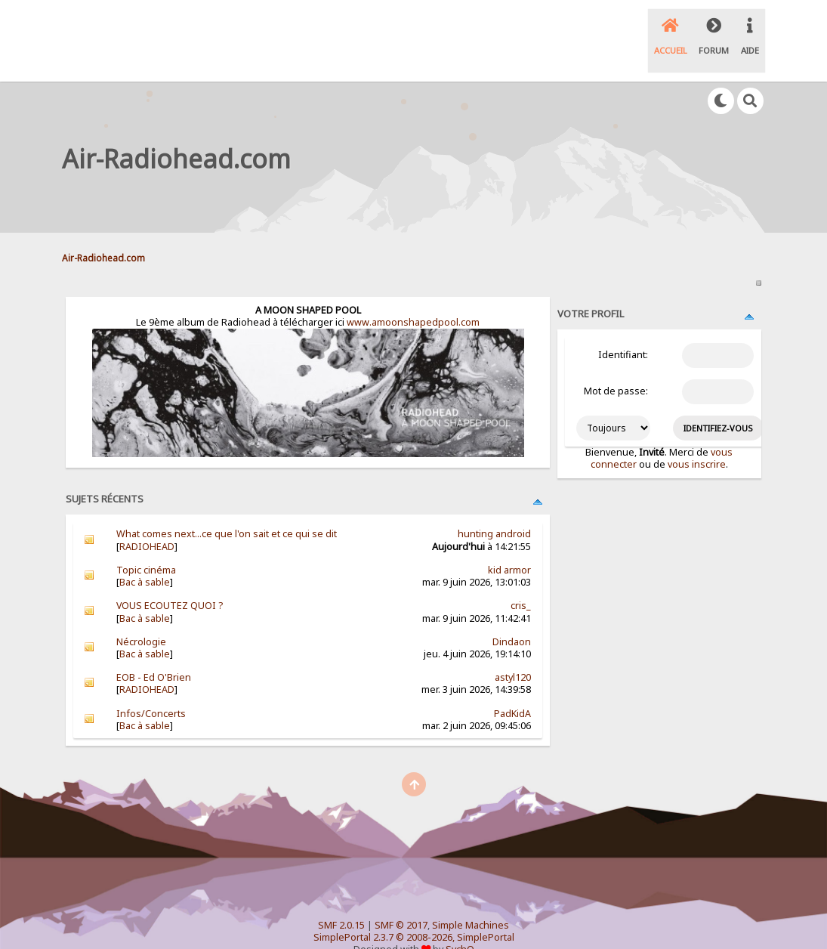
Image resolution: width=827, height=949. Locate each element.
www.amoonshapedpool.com (413, 296)
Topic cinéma (146, 544)
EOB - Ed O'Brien (153, 651)
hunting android (494, 508)
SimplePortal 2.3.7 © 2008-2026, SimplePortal (413, 911)
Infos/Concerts (151, 688)
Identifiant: (623, 329)
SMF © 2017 (401, 899)
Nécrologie (141, 616)
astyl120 (513, 651)
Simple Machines (470, 899)
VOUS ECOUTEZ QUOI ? (169, 579)
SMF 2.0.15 (341, 899)
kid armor (509, 544)
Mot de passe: (616, 366)
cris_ (521, 579)
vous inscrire (697, 438)
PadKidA (512, 688)
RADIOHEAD (146, 521)
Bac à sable (144, 556)
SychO (460, 923)
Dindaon (511, 616)
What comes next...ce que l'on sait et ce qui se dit (226, 508)
